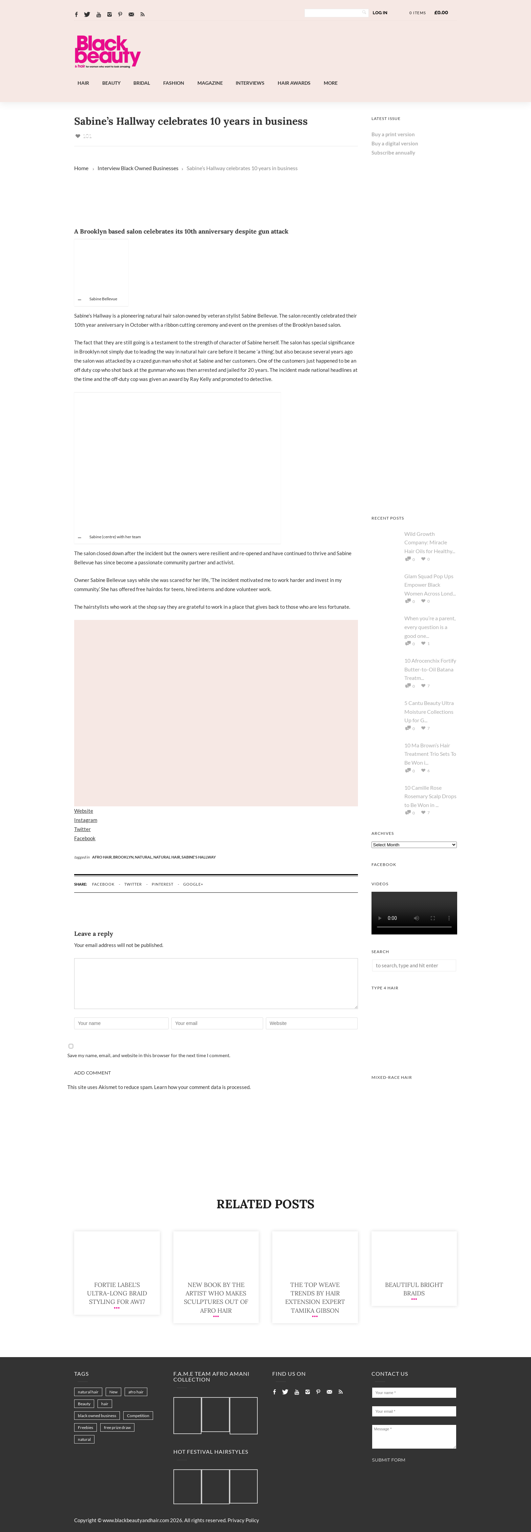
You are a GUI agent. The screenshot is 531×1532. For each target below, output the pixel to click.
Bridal (141, 83)
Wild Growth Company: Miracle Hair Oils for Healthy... (429, 542)
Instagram (85, 820)
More (331, 83)
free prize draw (117, 1427)
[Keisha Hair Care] (414, 499)
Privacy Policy (243, 1520)
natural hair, (167, 857)
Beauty (111, 83)
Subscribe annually (393, 152)
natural (84, 1439)
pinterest (162, 884)
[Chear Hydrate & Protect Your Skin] (414, 412)
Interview (109, 168)
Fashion (173, 83)
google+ (193, 884)
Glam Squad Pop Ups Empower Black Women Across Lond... (430, 585)
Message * (414, 1437)
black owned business (97, 1415)
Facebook (84, 838)
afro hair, (102, 857)
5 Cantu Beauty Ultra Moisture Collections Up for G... (429, 711)
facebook (103, 884)
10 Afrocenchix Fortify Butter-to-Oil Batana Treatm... (430, 669)
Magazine (210, 83)
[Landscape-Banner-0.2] (284, 75)
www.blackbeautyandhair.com (136, 1520)
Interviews (250, 83)
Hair (83, 83)
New (113, 1391)
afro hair (136, 1391)
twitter (133, 884)
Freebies (85, 1427)
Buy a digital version (394, 143)
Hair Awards (294, 83)
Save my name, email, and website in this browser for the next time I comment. (148, 1055)
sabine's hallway (199, 857)
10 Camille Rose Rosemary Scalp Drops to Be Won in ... (430, 796)
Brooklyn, (124, 857)
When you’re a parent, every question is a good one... (429, 627)
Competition (138, 1415)
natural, (144, 857)
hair (104, 1403)
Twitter (82, 829)
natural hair (88, 1391)
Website (83, 811)
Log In (380, 12)
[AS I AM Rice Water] (414, 326)
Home (81, 168)
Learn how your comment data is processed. (202, 1087)
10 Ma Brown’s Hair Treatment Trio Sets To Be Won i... (430, 754)
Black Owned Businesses (149, 168)
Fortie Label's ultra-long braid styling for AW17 (117, 1293)
